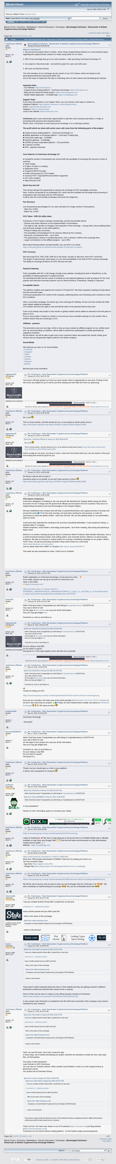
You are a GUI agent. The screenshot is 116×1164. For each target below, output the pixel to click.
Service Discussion (46, 27)
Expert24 (9, 599)
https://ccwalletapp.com (67, 95)
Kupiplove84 (11, 711)
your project (40, 610)
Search (23, 22)
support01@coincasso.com (40, 107)
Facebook (28, 349)
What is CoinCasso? (32, 49)
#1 (109, 45)
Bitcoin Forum (10, 27)
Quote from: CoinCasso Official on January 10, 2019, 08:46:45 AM (46, 439)
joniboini (9, 785)
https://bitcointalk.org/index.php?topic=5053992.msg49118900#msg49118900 (54, 425)
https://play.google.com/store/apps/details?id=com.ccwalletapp (60, 866)
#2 (109, 375)
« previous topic (94, 33)
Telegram (28, 361)
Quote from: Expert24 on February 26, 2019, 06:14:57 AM (43, 628)
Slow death (10, 896)
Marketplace (32, 27)
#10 (109, 666)
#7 (109, 572)
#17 (109, 874)
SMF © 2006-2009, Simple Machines (67, 1160)
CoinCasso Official (14, 44)
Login (29, 22)
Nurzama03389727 (13, 732)
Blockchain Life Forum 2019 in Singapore (91, 700)
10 (24, 36)
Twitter (26, 354)
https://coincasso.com (79, 90)
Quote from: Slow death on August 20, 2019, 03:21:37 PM (43, 949)
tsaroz (8, 944)
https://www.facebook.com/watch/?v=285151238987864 (45, 857)
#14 (109, 786)
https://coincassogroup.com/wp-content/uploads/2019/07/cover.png (50, 833)
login (26, 14)
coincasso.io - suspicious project (36, 907)
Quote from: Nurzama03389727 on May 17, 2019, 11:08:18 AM (44, 797)
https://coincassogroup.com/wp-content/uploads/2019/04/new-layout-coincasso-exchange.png (61, 695)
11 (26, 36)
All (30, 36)
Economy (21, 27)
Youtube (27, 359)
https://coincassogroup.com (66, 92)
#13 (109, 763)
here (45, 613)
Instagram (28, 352)
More (43, 22)
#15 (109, 828)
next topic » (106, 33)
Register (36, 22)
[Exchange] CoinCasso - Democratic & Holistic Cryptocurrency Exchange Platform (63, 44)
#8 (109, 601)
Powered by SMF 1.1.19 (44, 1160)
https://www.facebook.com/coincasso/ (38, 544)
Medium (27, 364)
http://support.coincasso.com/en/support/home (58, 104)
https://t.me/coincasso (40, 109)
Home (11, 22)
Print (108, 36)
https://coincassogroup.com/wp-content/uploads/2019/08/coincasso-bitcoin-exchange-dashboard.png (64, 879)
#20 (109, 1010)
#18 (109, 897)
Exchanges (60, 27)
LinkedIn (27, 357)
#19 (109, 945)
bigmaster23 (11, 374)
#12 (109, 733)
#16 (109, 852)
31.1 (31, 18)
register (33, 14)
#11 (109, 712)
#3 (109, 412)
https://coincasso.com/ (40, 920)
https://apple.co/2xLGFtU (43, 864)
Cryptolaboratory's (75, 605)
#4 (109, 435)
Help (17, 22)
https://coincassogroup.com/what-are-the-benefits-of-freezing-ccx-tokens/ (52, 247)
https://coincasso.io (43, 88)
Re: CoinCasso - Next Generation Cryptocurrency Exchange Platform (58, 374)
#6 (109, 494)
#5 (109, 471)
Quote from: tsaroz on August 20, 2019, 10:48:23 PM (41, 1078)
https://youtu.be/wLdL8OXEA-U (72, 546)
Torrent (36, 18)
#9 (109, 624)
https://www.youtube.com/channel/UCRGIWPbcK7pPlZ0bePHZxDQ (50, 996)
